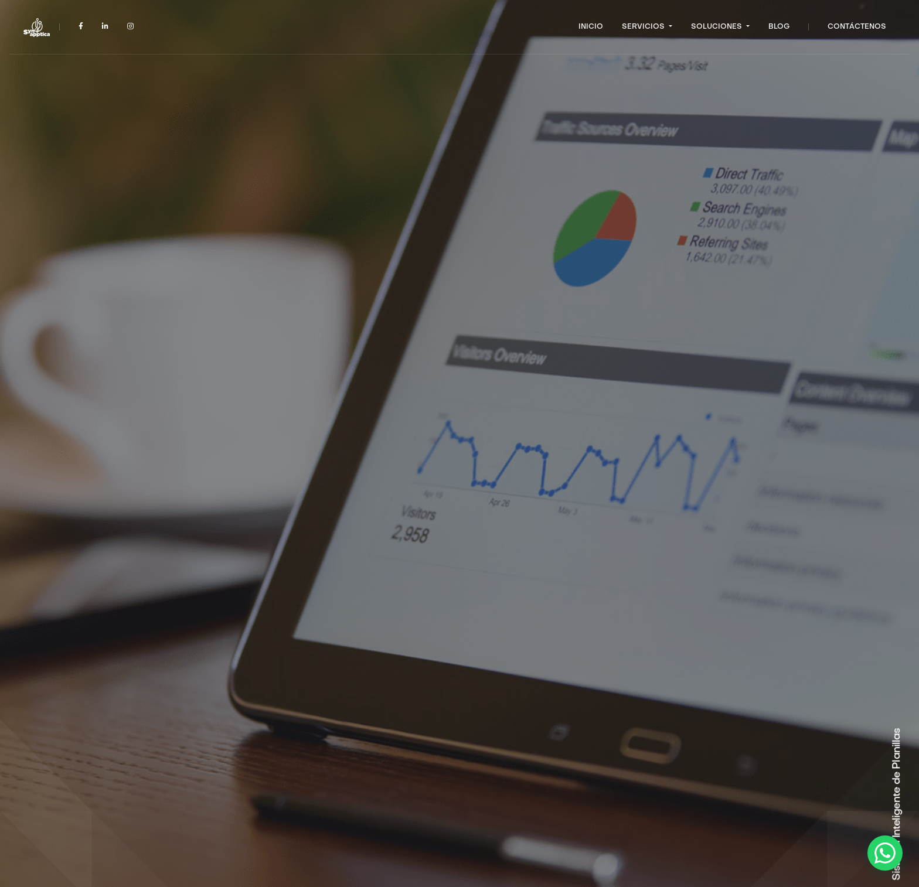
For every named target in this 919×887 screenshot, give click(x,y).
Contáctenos (857, 26)
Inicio (590, 26)
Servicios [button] (644, 26)
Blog (778, 26)
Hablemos (239, 534)
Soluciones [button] (717, 26)
